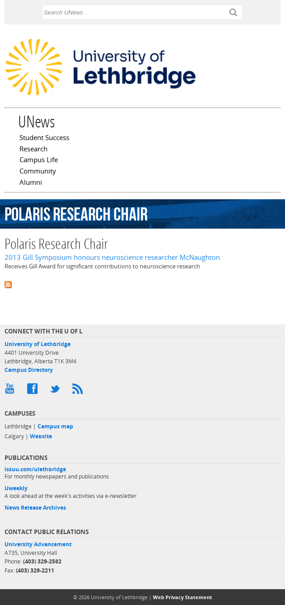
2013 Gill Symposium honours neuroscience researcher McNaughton (112, 257)
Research (33, 149)
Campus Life (38, 160)
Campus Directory (29, 369)
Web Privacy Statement (182, 597)
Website (41, 436)
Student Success (44, 138)
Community (37, 172)
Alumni (30, 183)
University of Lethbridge (38, 344)
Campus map (55, 426)
